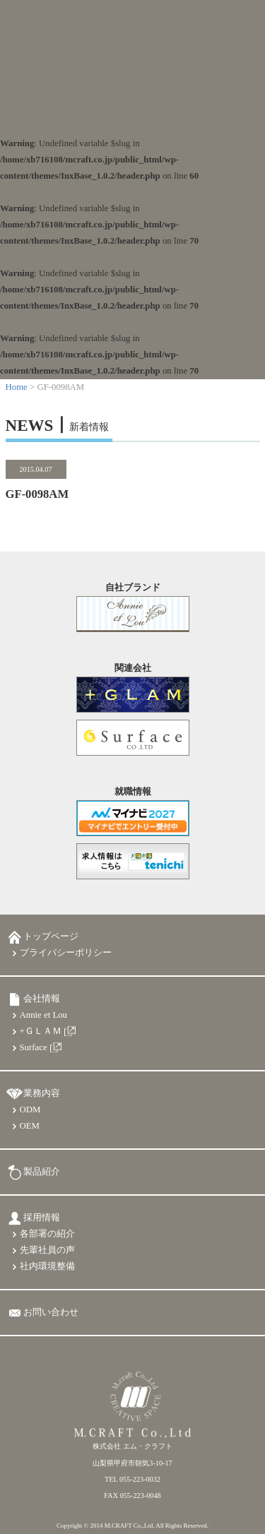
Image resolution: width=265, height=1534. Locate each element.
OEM (30, 1126)
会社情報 (41, 999)
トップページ (50, 936)
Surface (33, 1047)
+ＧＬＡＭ (40, 1031)
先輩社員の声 (47, 1250)
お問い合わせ (50, 1312)
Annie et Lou (44, 1015)
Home (17, 387)
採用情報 (41, 1218)
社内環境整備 (47, 1266)
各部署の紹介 (47, 1234)
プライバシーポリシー (66, 953)
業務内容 (41, 1093)
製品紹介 (41, 1172)
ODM (30, 1109)
